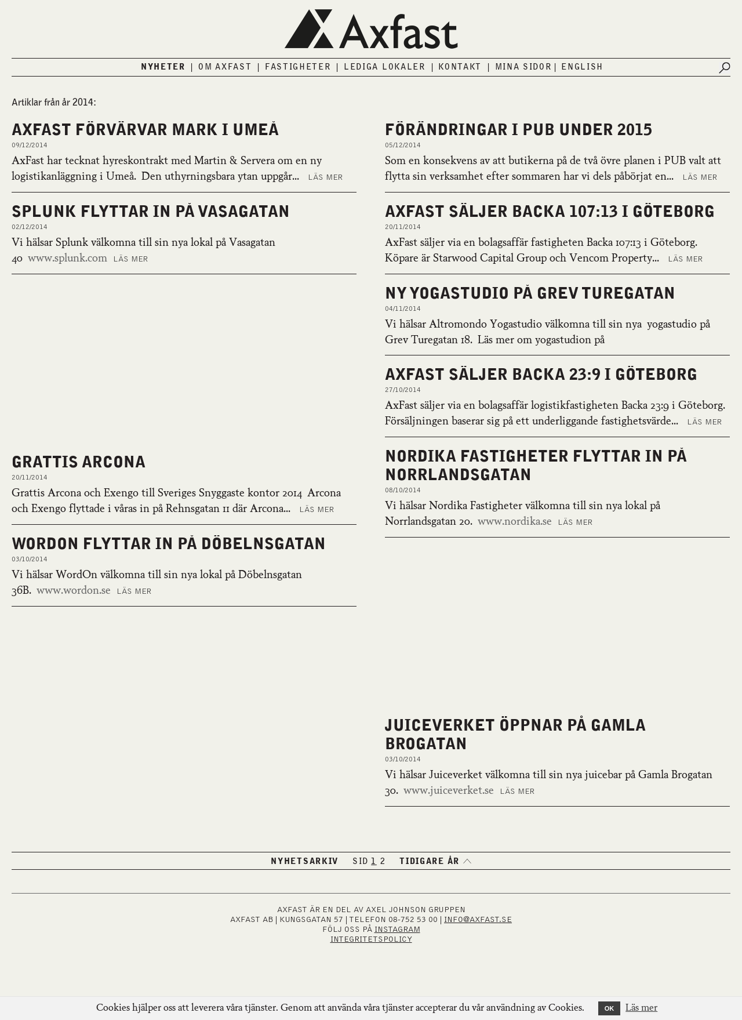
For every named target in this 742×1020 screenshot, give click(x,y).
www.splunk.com (67, 258)
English (582, 67)
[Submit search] (724, 68)
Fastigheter (298, 67)
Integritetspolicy (371, 939)
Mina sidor (523, 67)
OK (609, 1008)
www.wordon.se (74, 591)
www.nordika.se (515, 522)
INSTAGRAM (397, 929)
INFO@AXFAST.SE (478, 920)
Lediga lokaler (384, 67)
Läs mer (325, 177)
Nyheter (163, 67)
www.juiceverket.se (448, 791)
